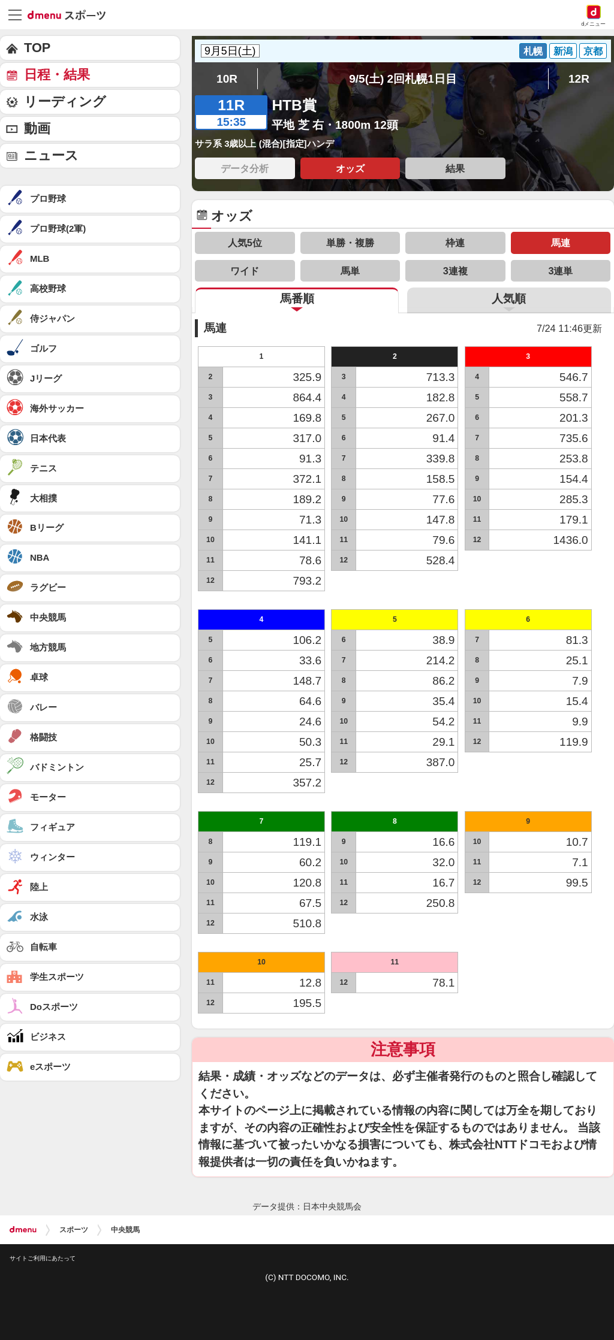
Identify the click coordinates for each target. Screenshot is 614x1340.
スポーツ (73, 1230)
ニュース (51, 155)
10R (226, 78)
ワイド (244, 270)
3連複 (455, 270)
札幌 (533, 51)
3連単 (560, 270)
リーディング (65, 101)
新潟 (563, 51)
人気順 (509, 298)
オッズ (350, 168)
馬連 (560, 242)
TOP (37, 47)
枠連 (455, 242)
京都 (593, 51)
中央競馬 (125, 1230)
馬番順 (297, 298)
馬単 (350, 270)
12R (578, 78)
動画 (37, 128)
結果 (455, 168)
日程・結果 (57, 74)
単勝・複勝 (350, 242)
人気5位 (245, 242)
